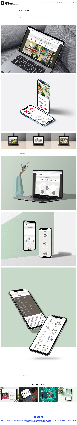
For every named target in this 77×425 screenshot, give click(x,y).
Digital (58, 2)
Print (54, 2)
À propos (69, 2)
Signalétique (63, 2)
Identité (50, 2)
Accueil (46, 2)
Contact (74, 2)
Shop (42, 2)
